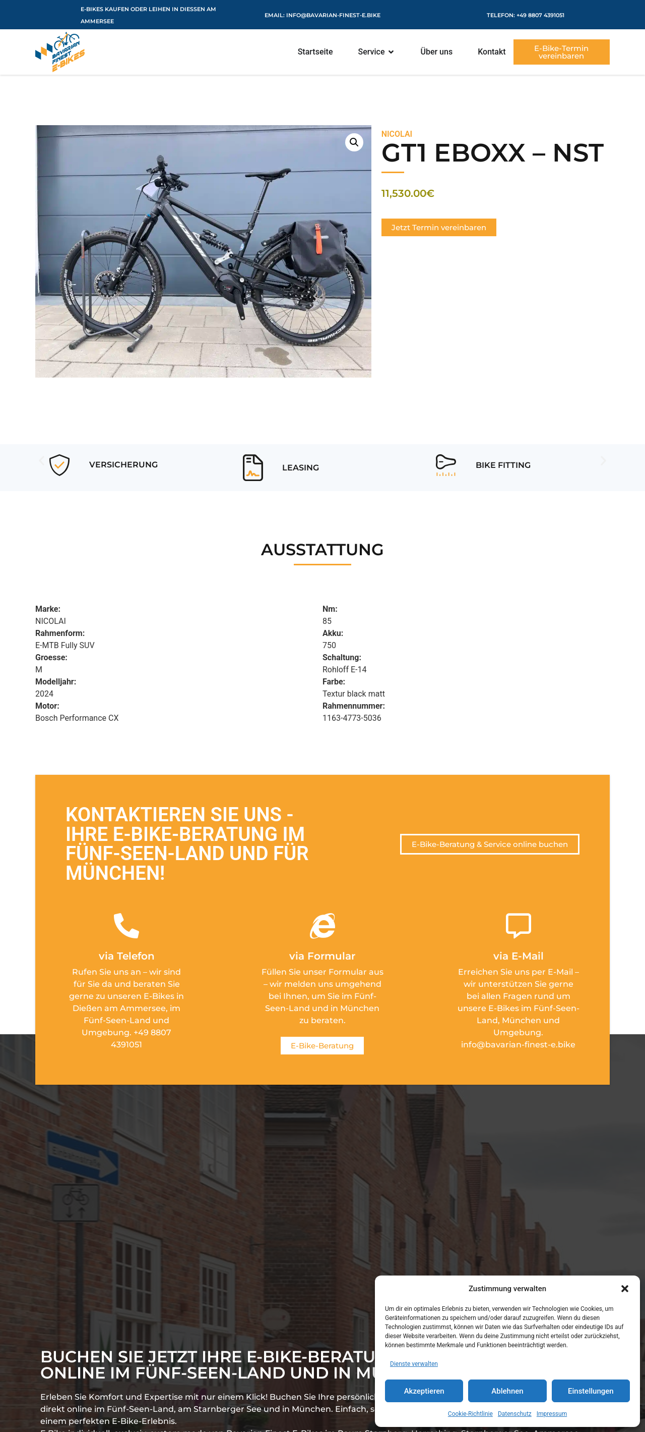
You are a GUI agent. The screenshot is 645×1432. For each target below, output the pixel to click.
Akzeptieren (424, 1391)
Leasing (300, 467)
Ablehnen (507, 1391)
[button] (625, 1289)
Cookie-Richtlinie (470, 1413)
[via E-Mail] (518, 925)
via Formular (322, 956)
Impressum (552, 1413)
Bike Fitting (503, 465)
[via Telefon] (126, 925)
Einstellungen (591, 1391)
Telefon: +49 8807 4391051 (525, 15)
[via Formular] (322, 925)
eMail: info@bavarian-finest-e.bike (322, 15)
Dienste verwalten (414, 1363)
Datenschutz (515, 1413)
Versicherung (123, 464)
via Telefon (127, 956)
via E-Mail (518, 956)
